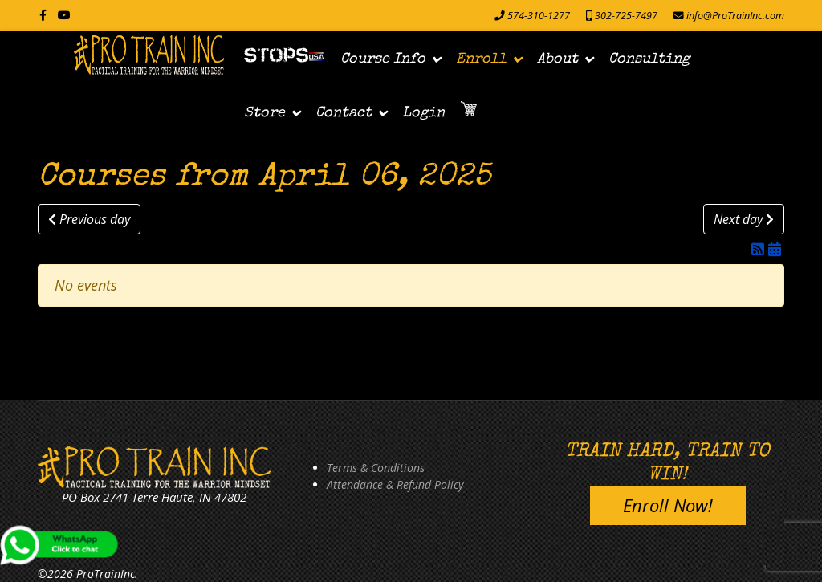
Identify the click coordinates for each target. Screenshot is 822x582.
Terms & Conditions (376, 467)
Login (423, 113)
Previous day (89, 219)
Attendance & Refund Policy (395, 484)
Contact (343, 113)
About (557, 59)
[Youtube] (64, 14)
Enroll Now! (668, 505)
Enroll (481, 59)
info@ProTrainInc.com (735, 15)
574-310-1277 (538, 15)
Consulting (649, 59)
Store (264, 113)
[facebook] (43, 14)
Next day (744, 219)
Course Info (382, 59)
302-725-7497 (626, 15)
